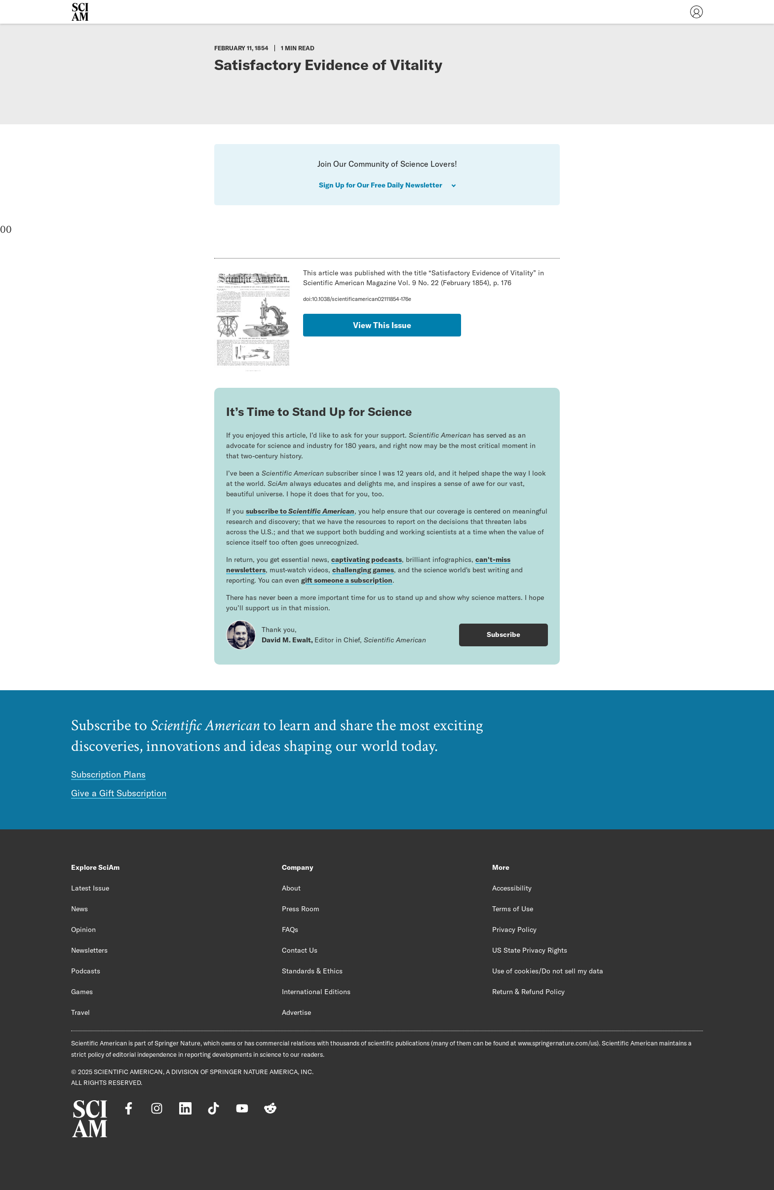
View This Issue (382, 325)
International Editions (316, 991)
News (79, 908)
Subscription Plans (108, 774)
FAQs (290, 929)
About (291, 888)
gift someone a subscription (346, 580)
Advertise (296, 1012)
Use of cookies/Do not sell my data (547, 971)
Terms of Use (512, 908)
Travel (80, 1012)
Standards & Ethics (312, 971)
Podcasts (85, 971)
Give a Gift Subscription (118, 793)
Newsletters (89, 950)
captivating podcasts (366, 559)
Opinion (83, 929)
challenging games (363, 569)
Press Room (300, 908)
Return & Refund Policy (528, 991)
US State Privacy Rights (529, 950)
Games (82, 991)
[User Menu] (696, 11)
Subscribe (503, 634)
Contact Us (299, 950)
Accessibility (512, 888)
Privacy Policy (514, 929)
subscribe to (300, 511)
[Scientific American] (80, 12)
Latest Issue (90, 888)
